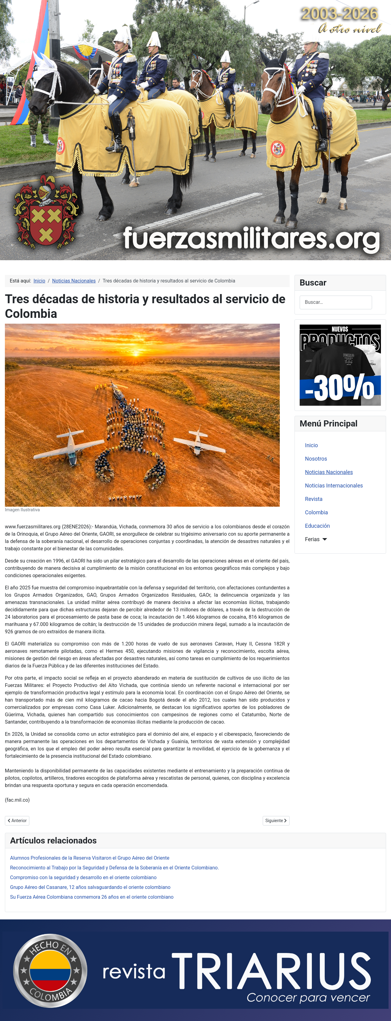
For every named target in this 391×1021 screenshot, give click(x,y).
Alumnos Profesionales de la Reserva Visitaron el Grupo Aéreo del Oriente (90, 858)
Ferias (312, 539)
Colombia (316, 512)
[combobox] (336, 302)
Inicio (311, 445)
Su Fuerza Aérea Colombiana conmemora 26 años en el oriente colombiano (92, 897)
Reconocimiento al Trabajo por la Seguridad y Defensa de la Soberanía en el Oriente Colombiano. (114, 868)
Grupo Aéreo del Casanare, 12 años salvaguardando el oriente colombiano (90, 887)
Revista (314, 499)
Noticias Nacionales (329, 472)
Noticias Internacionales (334, 486)
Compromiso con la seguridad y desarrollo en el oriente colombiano (83, 877)
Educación (317, 526)
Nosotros (316, 459)
